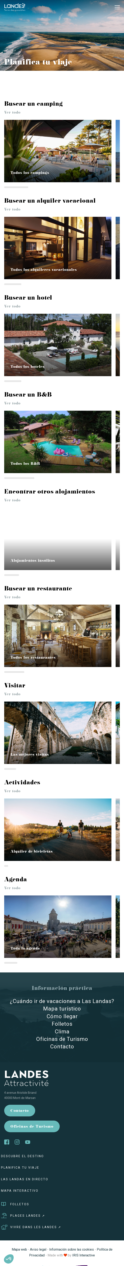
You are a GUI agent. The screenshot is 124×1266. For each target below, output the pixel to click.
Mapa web (19, 1249)
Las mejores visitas (29, 755)
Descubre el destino (22, 1156)
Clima (62, 1031)
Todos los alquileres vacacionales (43, 270)
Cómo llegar (62, 1016)
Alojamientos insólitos (32, 561)
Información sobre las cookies (71, 1249)
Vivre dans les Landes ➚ (31, 1227)
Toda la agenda (25, 949)
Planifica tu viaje (20, 1167)
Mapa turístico (62, 1009)
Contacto (62, 1046)
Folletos (62, 1024)
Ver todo (12, 113)
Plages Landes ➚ (23, 1215)
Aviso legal (38, 1249)
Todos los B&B (25, 464)
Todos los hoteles (27, 367)
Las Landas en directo (24, 1179)
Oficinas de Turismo (62, 1039)
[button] (9, 1259)
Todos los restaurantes (33, 658)
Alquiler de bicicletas (31, 852)
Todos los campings (29, 173)
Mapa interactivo (20, 1190)
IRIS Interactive (83, 1255)
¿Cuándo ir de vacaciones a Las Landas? (62, 1001)
